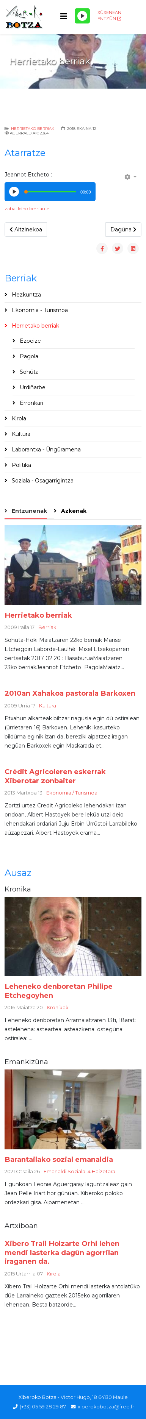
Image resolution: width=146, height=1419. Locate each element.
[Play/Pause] (82, 16)
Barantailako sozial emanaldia (59, 1159)
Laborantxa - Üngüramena (45, 449)
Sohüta (28, 371)
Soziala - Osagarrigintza (42, 480)
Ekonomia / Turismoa (71, 793)
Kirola (18, 418)
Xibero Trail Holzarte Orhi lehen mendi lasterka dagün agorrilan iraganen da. (62, 1252)
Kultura (20, 434)
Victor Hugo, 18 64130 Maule (94, 1397)
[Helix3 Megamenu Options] (63, 16)
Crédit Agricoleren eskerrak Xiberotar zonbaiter (55, 776)
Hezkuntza (25, 294)
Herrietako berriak (32, 128)
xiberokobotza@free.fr (106, 1407)
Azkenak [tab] (73, 510)
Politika (20, 465)
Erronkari (30, 403)
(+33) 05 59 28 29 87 (43, 1407)
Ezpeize (29, 340)
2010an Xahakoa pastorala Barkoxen (70, 693)
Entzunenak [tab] (28, 510)
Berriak (47, 627)
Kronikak (58, 1007)
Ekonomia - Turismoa (39, 310)
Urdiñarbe (32, 387)
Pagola (28, 356)
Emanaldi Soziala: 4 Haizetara (79, 1171)
